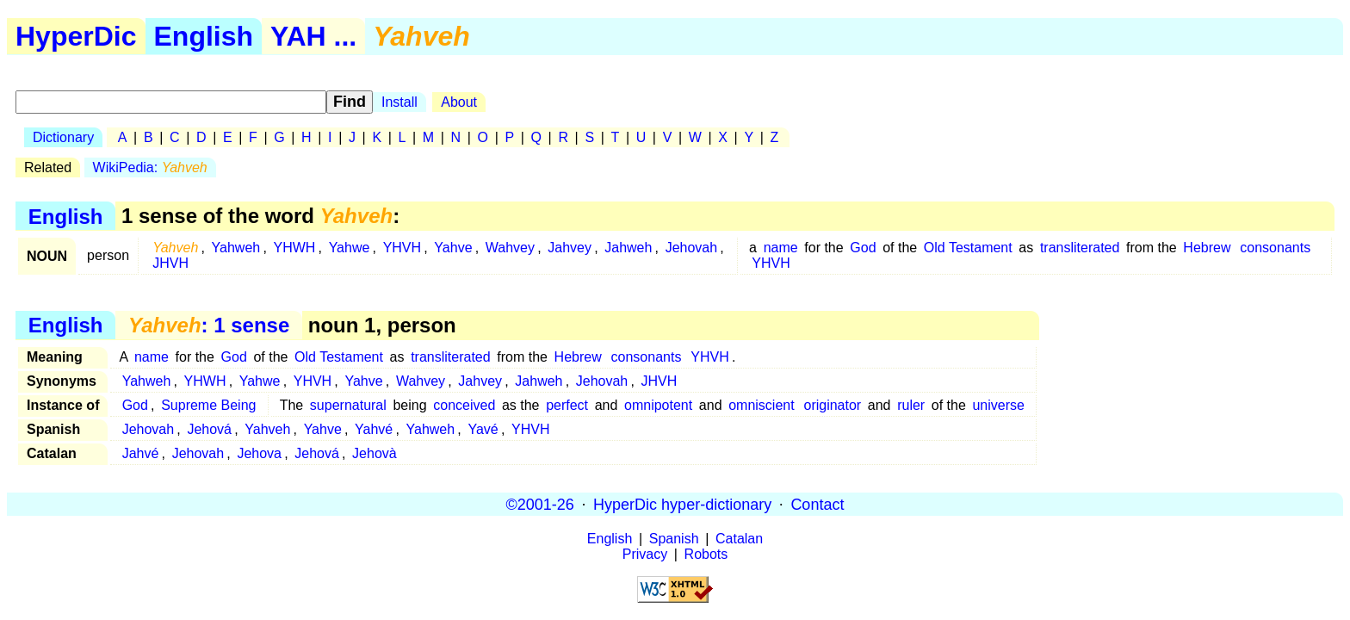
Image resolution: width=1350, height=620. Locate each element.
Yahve (453, 247)
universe (998, 405)
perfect (567, 405)
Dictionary (63, 137)
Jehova (259, 453)
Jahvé (140, 453)
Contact (817, 503)
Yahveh (267, 429)
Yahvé (374, 429)
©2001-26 (540, 503)
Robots (706, 554)
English (204, 36)
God (863, 247)
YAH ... (313, 36)
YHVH (402, 247)
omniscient (761, 405)
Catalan (739, 538)
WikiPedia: (150, 167)
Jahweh (628, 247)
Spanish (674, 538)
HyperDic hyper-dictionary (682, 503)
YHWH (294, 247)
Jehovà (374, 453)
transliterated (1080, 247)
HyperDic (76, 36)
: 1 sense (208, 325)
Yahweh (236, 247)
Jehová (209, 429)
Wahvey (510, 247)
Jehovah (692, 247)
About (459, 102)
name (781, 247)
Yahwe (349, 247)
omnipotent (658, 405)
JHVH (170, 263)
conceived (464, 405)
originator (832, 405)
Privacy (644, 554)
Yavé (483, 429)
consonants (1275, 247)
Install (399, 102)
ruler (911, 405)
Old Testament (968, 247)
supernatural (348, 405)
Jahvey (569, 247)
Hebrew (1206, 247)
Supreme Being (208, 405)
